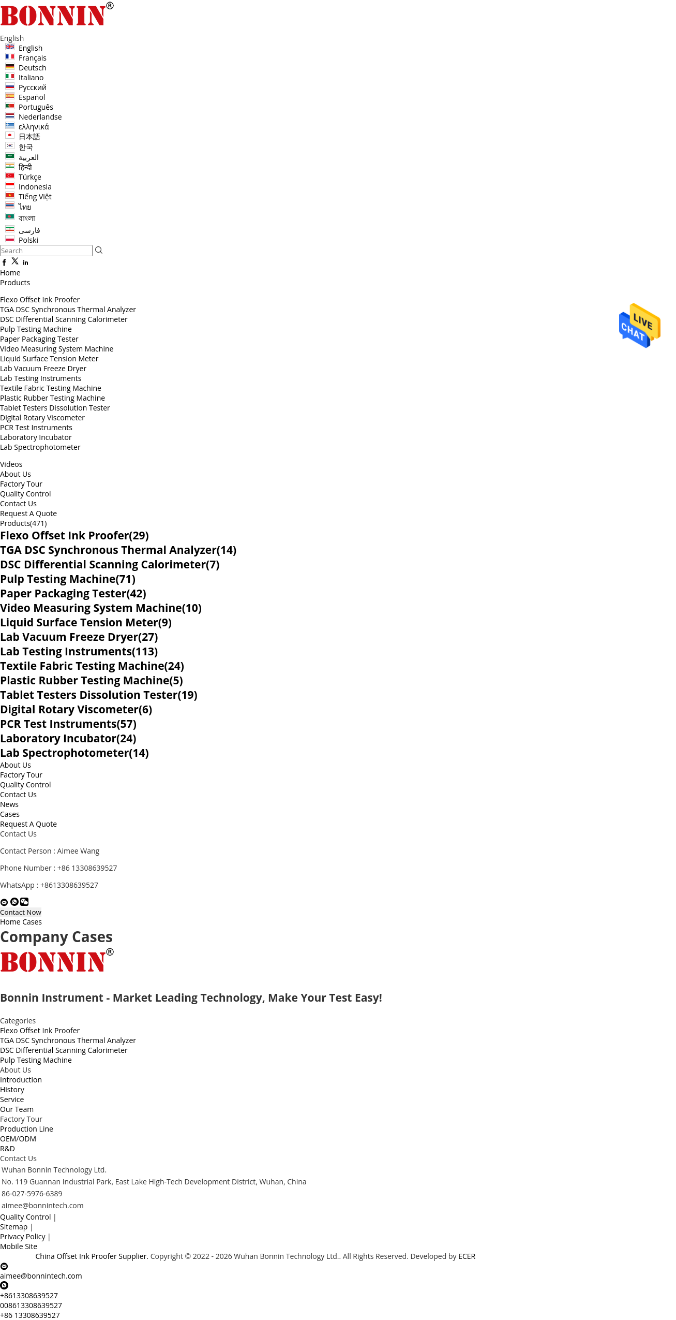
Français (33, 58)
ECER (466, 1256)
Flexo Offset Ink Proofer (40, 299)
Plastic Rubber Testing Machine (52, 398)
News (9, 804)
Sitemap (13, 1226)
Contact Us (18, 503)
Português (36, 107)
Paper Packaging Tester (39, 339)
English (30, 48)
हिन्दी (25, 167)
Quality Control (25, 493)
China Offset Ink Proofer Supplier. (93, 1256)
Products (15, 282)
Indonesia (35, 187)
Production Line (26, 1129)
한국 (26, 147)
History (12, 1089)
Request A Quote (28, 513)
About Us (15, 474)
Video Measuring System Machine (56, 349)
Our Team (17, 1109)
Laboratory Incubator (36, 437)
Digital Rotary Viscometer (42, 417)
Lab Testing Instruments (40, 378)
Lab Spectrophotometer (40, 447)
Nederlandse (40, 117)
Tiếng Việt (35, 196)
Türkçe (30, 177)
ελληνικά (34, 126)
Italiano (31, 77)
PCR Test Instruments (36, 427)
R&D (7, 1148)
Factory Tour (21, 484)
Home (10, 272)
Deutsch (33, 67)
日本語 (29, 136)
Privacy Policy (22, 1236)
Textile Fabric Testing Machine (50, 388)
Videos (11, 464)
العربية (29, 157)
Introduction (21, 1079)
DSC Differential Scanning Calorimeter (64, 319)
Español (32, 97)
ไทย (25, 207)
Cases (10, 814)
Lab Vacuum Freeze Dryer (43, 368)
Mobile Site (18, 1246)
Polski (28, 240)
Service (12, 1099)
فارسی (29, 230)
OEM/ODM (18, 1138)
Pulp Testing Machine (36, 329)
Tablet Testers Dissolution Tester (55, 408)
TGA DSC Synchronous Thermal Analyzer (68, 309)
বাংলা (27, 218)
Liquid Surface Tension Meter (49, 358)
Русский (33, 87)
